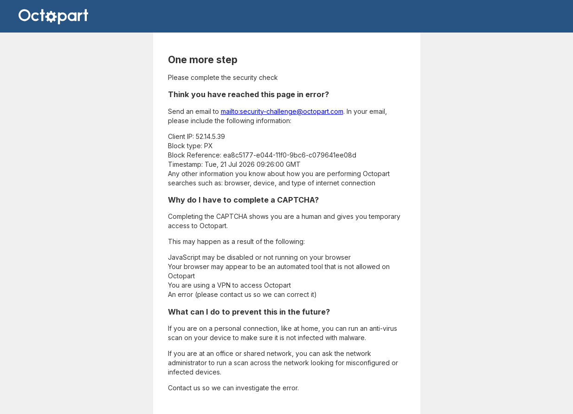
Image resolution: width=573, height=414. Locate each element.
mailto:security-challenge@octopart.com (282, 111)
